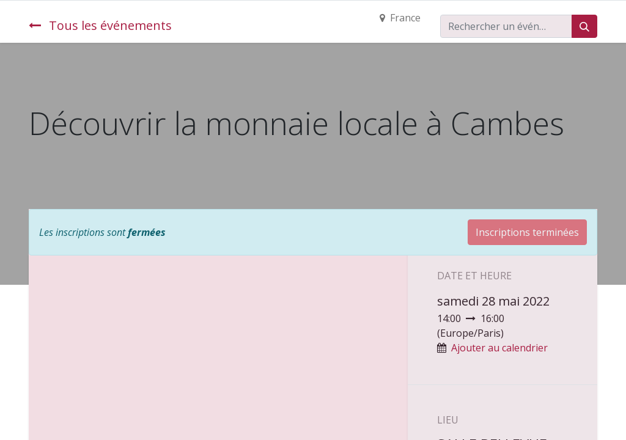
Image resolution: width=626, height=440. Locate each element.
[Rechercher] (584, 26)
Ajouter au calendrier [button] (499, 347)
